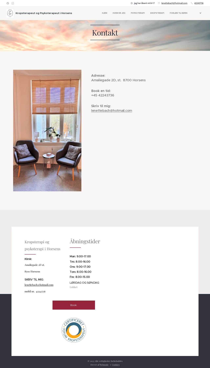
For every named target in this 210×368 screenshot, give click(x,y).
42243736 (198, 3)
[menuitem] (150, 13)
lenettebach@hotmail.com (174, 3)
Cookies (116, 364)
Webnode (104, 364)
